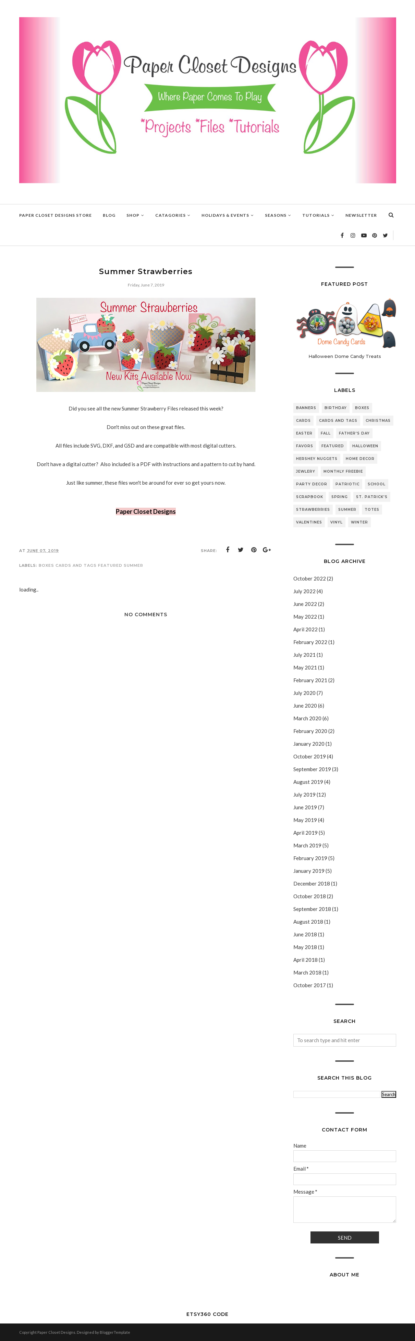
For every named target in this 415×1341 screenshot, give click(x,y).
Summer (133, 565)
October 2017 (309, 985)
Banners (306, 408)
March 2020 (307, 718)
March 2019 (307, 845)
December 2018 (311, 883)
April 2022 (305, 629)
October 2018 (309, 896)
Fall (326, 433)
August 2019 (308, 782)
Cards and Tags (76, 565)
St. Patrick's (372, 497)
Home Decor (360, 459)
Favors (304, 446)
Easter (304, 433)
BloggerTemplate (115, 1332)
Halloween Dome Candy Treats (344, 356)
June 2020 (305, 705)
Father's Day (354, 433)
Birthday (336, 408)
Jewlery (305, 471)
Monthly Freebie (343, 471)
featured (110, 565)
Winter (359, 522)
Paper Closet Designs (146, 511)
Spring (339, 497)
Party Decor (311, 484)
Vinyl (336, 522)
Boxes (46, 565)
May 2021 (305, 667)
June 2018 (305, 934)
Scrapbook (309, 497)
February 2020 (310, 731)
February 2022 (310, 642)
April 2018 (305, 960)
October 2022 (309, 578)
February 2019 (310, 858)
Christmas (378, 420)
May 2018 (305, 947)
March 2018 (307, 972)
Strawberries (313, 509)
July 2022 (304, 591)
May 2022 (305, 616)
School (377, 484)
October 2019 (309, 756)
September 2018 (312, 909)
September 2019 (312, 769)
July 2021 (304, 655)
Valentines (309, 522)
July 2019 (304, 794)
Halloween (365, 446)
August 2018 (308, 922)
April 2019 (305, 833)
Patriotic (347, 484)
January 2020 (309, 744)
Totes (372, 509)
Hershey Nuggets (317, 459)
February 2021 (310, 680)
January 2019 (309, 871)
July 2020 (304, 693)
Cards (303, 420)
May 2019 (305, 820)
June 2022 (305, 604)
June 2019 (305, 807)
